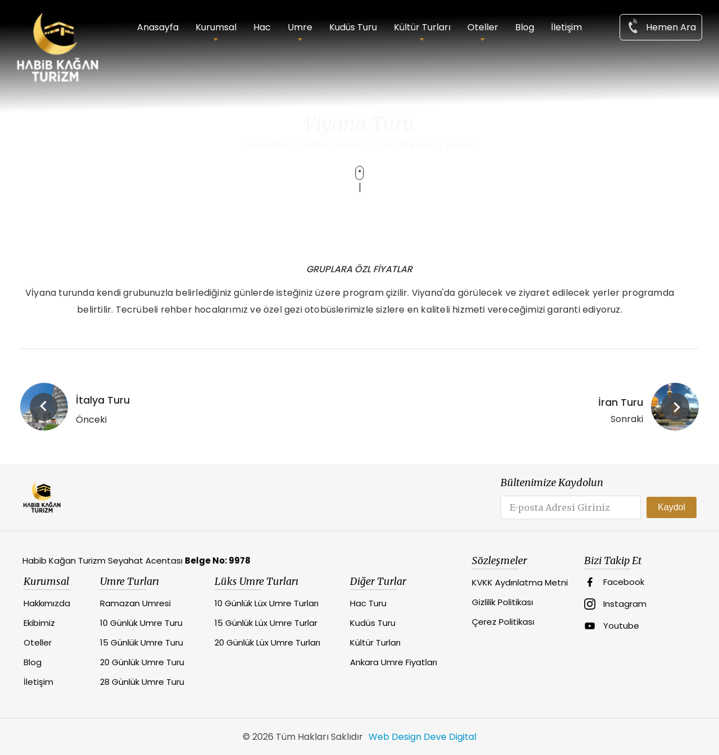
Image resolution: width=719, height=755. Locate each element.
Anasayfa (158, 27)
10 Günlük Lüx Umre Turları (266, 603)
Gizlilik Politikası (502, 602)
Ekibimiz (39, 623)
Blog (524, 27)
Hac (262, 27)
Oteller (482, 27)
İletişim (566, 27)
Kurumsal (215, 27)
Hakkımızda (47, 603)
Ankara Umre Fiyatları (393, 662)
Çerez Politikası (503, 622)
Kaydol (671, 507)
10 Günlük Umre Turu (141, 623)
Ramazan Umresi (135, 603)
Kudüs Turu (353, 27)
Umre (300, 27)
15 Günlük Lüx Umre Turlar (266, 623)
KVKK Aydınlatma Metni (520, 582)
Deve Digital (450, 736)
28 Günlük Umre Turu (142, 682)
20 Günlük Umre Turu (142, 662)
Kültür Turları (422, 27)
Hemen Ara (661, 26)
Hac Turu (368, 603)
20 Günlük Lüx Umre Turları (267, 642)
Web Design (394, 736)
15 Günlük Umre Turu (141, 642)
